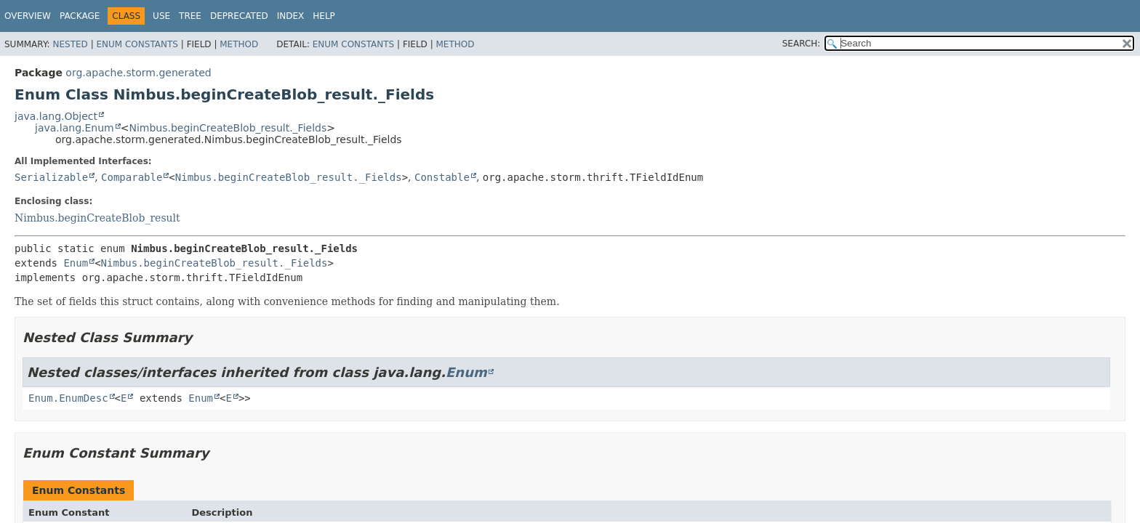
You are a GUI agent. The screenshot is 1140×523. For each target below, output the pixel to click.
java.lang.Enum (74, 128)
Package (80, 16)
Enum (75, 263)
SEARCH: (801, 43)
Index (291, 16)
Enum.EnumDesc (68, 398)
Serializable (51, 177)
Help (324, 16)
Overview (27, 16)
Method (239, 44)
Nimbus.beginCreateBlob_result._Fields (227, 128)
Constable (442, 177)
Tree (190, 16)
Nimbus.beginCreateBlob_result (97, 218)
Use (161, 16)
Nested (69, 44)
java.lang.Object (56, 116)
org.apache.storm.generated (138, 72)
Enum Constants (136, 44)
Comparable (131, 177)
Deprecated (239, 16)
